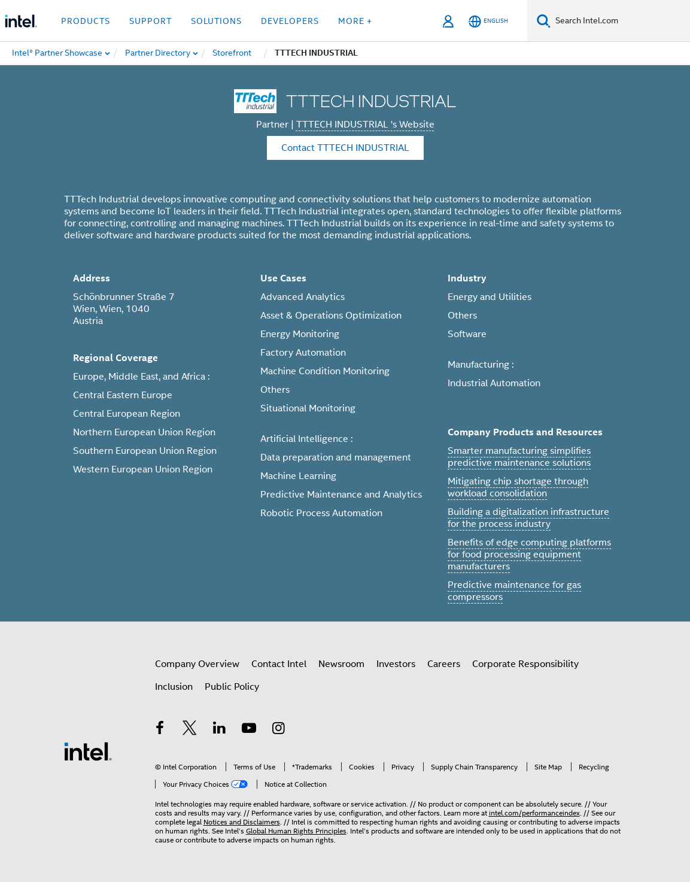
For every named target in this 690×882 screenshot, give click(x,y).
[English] (488, 21)
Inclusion (174, 687)
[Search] (544, 20)
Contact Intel (278, 664)
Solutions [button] (216, 21)
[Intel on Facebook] (160, 730)
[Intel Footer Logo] (88, 751)
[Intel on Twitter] (190, 730)
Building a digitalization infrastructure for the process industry (528, 518)
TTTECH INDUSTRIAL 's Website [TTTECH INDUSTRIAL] (365, 125)
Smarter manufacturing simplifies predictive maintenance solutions (519, 457)
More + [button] (355, 21)
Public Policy (232, 687)
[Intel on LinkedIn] (219, 730)
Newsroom (341, 664)
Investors (395, 664)
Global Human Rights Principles (296, 830)
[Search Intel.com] (620, 21)
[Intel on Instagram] (279, 730)
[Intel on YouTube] (249, 730)
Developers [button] (290, 21)
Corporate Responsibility (525, 664)
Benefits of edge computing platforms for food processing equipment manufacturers (529, 554)
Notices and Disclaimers (241, 821)
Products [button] (85, 21)
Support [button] (150, 21)
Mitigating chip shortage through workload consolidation (518, 487)
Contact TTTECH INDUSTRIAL (345, 148)
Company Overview (197, 664)
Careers (443, 664)
